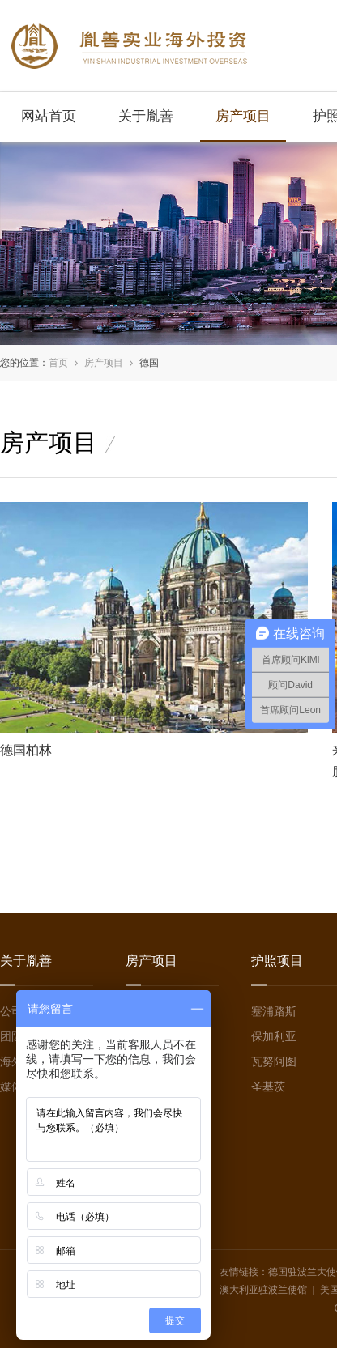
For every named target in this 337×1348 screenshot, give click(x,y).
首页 (58, 362)
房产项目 (243, 116)
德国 (149, 362)
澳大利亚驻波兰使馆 (263, 1289)
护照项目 (277, 960)
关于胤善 (145, 116)
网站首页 (48, 116)
